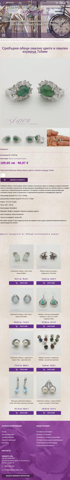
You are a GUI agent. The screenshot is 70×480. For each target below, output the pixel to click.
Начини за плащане (43, 434)
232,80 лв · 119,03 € (21, 322)
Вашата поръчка (65, 2)
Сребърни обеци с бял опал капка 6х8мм (21, 272)
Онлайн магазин (8, 437)
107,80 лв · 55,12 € (48, 322)
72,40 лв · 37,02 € (48, 365)
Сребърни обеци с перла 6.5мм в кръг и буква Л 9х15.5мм (49, 403)
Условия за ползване (44, 432)
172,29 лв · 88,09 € (21, 365)
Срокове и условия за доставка (48, 437)
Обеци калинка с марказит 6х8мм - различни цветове (48, 359)
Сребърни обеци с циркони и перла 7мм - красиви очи (21, 359)
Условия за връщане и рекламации (49, 440)
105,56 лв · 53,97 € (48, 409)
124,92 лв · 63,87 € (48, 279)
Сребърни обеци (14, 40)
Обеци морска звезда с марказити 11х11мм (48, 272)
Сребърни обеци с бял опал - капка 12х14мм (21, 316)
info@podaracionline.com (13, 470)
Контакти (5, 443)
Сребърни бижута (4, 40)
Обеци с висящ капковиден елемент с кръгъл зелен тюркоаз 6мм (49, 317)
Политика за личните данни (46, 443)
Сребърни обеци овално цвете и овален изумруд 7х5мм (49, 40)
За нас (4, 432)
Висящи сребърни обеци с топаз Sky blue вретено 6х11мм (21, 403)
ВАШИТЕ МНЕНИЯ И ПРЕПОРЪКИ (17, 476)
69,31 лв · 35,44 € (21, 279)
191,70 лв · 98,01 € (21, 409)
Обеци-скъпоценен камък (26, 40)
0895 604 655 (10, 2)
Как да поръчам (8, 434)
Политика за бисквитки (45, 445)
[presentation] (3, 89)
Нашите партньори (9, 440)
